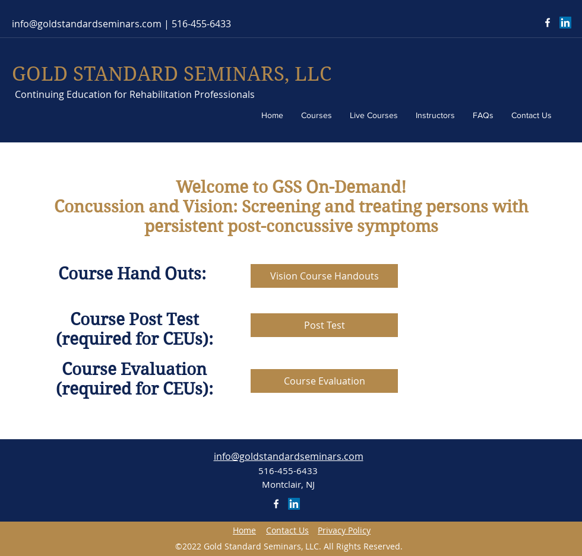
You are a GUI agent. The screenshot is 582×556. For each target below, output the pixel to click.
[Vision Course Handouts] (324, 276)
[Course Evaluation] (324, 381)
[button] (287, 530)
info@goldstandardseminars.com (87, 23)
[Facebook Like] (517, 22)
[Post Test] (324, 325)
